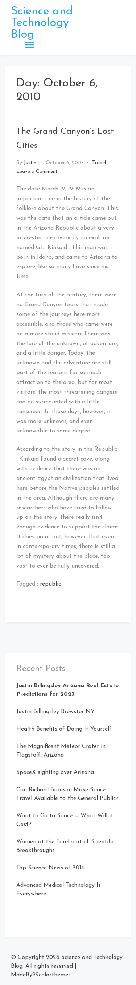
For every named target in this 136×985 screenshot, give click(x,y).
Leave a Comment (37, 171)
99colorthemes (51, 975)
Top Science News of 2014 (50, 868)
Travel (99, 163)
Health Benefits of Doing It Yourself (64, 729)
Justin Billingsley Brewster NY (55, 712)
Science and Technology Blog (42, 23)
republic (50, 584)
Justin (30, 163)
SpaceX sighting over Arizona (55, 772)
